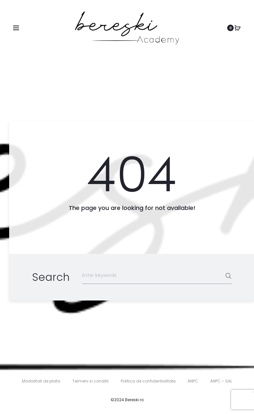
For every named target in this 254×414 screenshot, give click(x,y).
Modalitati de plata (41, 381)
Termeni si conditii (90, 381)
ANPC (193, 381)
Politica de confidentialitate (148, 381)
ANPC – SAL (221, 381)
